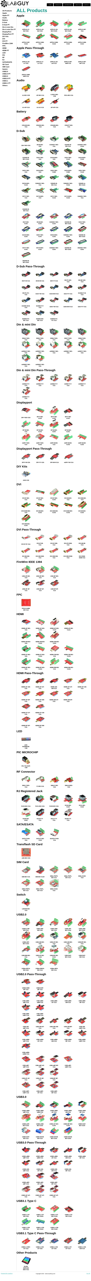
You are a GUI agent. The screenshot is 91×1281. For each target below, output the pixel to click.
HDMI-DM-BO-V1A (54, 668)
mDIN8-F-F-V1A (82, 384)
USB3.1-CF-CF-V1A (68, 1247)
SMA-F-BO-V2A (54, 786)
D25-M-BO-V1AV (54, 235)
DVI (3, 39)
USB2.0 (5, 71)
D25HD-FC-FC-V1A (54, 319)
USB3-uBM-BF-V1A (82, 1111)
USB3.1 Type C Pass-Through (36, 1233)
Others (5, 85)
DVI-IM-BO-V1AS (40, 511)
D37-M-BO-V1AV (40, 248)
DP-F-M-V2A (26, 462)
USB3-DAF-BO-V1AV (82, 1124)
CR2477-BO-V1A (69, 126)
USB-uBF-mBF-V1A (68, 1066)
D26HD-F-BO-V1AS (68, 184)
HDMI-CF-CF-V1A (26, 713)
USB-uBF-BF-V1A (54, 1066)
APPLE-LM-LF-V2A (26, 62)
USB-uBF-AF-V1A (40, 1066)
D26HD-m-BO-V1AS (82, 184)
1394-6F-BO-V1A (40, 576)
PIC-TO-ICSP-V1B (26, 766)
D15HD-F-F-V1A (40, 306)
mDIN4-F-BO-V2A (25, 352)
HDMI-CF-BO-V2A (26, 655)
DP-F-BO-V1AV (54, 417)
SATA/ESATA (7, 62)
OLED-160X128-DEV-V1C (26, 1268)
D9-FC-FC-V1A (25, 293)
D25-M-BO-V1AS (26, 184)
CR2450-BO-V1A (54, 126)
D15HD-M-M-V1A (26, 306)
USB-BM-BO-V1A (26, 956)
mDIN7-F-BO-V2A (82, 352)
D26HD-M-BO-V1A (54, 184)
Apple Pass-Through (30, 48)
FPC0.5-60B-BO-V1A (26, 609)
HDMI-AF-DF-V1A (26, 700)
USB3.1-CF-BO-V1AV (54, 1215)
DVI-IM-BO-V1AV (82, 511)
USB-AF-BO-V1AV (40, 956)
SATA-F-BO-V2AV (40, 839)
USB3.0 (5, 76)
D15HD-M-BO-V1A (68, 145)
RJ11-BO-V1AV (82, 806)
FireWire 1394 (7, 43)
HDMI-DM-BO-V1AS (68, 668)
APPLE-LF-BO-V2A (26, 30)
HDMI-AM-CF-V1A (54, 700)
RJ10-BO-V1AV (68, 806)
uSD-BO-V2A (26, 858)
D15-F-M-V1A (40, 294)
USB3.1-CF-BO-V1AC (69, 1215)
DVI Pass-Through (29, 529)
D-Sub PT (6, 25)
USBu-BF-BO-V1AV (68, 929)
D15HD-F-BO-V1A (54, 145)
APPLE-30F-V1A (82, 30)
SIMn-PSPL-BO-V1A (40, 889)
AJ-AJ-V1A (40, 107)
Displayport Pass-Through (34, 448)
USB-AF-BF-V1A (40, 1079)
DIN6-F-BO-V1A (54, 339)
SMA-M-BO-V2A (69, 786)
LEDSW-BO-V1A (26, 909)
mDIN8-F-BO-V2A (25, 365)
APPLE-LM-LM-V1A (54, 62)
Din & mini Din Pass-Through (36, 370)
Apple (4, 13)
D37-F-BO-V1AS (54, 197)
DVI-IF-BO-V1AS (40, 498)
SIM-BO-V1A (26, 877)
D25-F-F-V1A (82, 306)
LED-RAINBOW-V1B (26, 746)
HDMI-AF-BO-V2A (26, 629)
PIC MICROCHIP (27, 752)
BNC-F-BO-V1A (26, 786)
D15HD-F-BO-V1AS (82, 145)
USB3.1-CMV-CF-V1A (25, 1247)
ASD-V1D (26, 480)
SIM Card (5, 67)
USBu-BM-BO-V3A (40, 929)
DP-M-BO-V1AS (40, 430)
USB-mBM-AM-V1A (54, 1040)
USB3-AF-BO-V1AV (54, 1124)
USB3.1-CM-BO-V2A (26, 1228)
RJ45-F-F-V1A (68, 819)
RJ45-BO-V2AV (26, 819)
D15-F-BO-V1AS (68, 158)
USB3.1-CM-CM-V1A (82, 1247)
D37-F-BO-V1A (25, 197)
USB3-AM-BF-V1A (68, 1170)
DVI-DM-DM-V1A (54, 557)
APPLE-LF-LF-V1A (40, 62)
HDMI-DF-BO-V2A (26, 668)
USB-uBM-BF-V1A (82, 1001)
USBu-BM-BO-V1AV (82, 929)
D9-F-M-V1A (26, 281)
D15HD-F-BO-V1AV (54, 222)
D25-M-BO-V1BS (68, 171)
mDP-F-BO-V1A (26, 443)
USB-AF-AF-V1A (26, 1079)
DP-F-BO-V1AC (68, 417)
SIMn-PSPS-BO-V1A (26, 889)
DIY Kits (5, 36)
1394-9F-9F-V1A (54, 589)
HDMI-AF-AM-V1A (25, 687)
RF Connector (26, 771)
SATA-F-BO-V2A (26, 839)
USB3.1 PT (6, 83)
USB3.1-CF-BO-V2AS (40, 1215)
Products (58, 4)
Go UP (88, 1273)
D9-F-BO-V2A (25, 145)
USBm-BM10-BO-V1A (40, 969)
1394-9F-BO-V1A (54, 576)
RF (3, 57)
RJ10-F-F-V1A (40, 819)
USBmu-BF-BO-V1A (26, 929)
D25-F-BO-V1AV (39, 235)
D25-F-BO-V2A (25, 171)
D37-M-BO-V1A (40, 197)
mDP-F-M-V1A (68, 462)
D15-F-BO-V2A (39, 158)
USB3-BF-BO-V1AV (68, 1124)
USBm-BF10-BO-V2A (26, 969)
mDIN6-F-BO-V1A (54, 352)
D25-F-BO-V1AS (82, 171)
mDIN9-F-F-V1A (26, 397)
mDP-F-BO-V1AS (40, 443)
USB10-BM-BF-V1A (26, 988)
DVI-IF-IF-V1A (25, 544)
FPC (4, 46)
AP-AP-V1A (54, 107)
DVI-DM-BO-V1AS (54, 511)
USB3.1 (5, 81)
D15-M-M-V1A (54, 294)
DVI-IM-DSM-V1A (40, 557)
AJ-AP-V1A (26, 107)
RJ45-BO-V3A (54, 806)
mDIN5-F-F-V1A (40, 384)
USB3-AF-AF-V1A (25, 1196)
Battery (5, 20)
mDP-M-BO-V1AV (82, 443)
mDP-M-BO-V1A (54, 443)
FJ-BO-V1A (40, 786)
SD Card (5, 64)
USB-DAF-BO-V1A (82, 956)
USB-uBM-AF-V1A (54, 1001)
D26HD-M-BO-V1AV (82, 235)
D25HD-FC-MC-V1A (26, 319)
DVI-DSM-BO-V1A (25, 511)
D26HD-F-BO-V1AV (68, 235)
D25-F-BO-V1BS (54, 171)
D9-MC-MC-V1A (82, 280)
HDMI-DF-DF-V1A (26, 726)
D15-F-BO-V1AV (82, 222)
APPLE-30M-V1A (40, 43)
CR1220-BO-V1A (26, 126)
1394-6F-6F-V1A (40, 589)
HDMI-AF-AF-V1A (40, 687)
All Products (7, 11)
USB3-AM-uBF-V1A (25, 1170)
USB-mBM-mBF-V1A (82, 1040)
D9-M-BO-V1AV (40, 222)
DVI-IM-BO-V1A (68, 498)
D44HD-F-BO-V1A (82, 197)
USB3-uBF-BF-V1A (54, 1183)
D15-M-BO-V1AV (26, 235)
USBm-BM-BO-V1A (54, 929)
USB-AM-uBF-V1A (26, 1027)
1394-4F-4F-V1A (26, 589)
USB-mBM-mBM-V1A (26, 1053)
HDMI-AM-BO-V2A (26, 642)
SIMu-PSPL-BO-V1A (68, 876)
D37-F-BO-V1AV (25, 248)
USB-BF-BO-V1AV (54, 956)
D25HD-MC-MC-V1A (40, 319)
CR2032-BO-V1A (40, 126)
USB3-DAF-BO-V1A (26, 1137)
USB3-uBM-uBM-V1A (40, 1111)
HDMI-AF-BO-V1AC (68, 629)
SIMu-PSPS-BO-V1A (54, 876)
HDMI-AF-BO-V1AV (54, 629)
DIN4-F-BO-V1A (26, 339)
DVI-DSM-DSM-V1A (82, 557)
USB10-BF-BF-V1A (40, 988)
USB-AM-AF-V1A (40, 1027)
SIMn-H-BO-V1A (54, 889)
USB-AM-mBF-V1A (82, 1027)
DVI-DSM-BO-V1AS (68, 511)
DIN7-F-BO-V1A (68, 339)
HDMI (4, 48)
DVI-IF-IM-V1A (40, 544)
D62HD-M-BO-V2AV (26, 261)
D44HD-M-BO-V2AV (68, 248)
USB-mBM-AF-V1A (40, 1040)
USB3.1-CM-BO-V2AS (40, 1228)
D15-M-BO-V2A (54, 158)
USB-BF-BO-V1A (82, 942)
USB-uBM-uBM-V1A (40, 1001)
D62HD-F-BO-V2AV (82, 248)
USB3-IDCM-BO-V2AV (68, 1137)
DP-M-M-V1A (54, 462)
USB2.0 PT (6, 74)
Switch (5, 69)
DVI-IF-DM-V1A (54, 544)
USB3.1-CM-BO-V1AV (55, 1228)
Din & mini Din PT (9, 29)
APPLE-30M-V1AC (82, 43)
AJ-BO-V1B (26, 95)
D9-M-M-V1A (40, 281)
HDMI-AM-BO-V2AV (54, 642)
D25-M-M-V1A (68, 306)
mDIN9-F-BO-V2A (40, 365)
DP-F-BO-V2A (25, 417)
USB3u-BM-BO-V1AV (40, 1124)
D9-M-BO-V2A (40, 145)
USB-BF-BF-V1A (54, 1079)
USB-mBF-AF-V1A (39, 1092)
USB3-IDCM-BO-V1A (40, 1137)
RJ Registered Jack (30, 791)
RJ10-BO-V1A (26, 806)
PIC (3, 55)
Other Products (27, 1252)
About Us (78, 4)
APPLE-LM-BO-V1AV (68, 30)
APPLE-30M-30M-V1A (26, 75)
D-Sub (4, 22)
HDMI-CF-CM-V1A (40, 713)
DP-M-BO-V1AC (68, 430)
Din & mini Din (7, 27)
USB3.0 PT (6, 78)
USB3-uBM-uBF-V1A (26, 1111)
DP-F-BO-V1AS (40, 417)
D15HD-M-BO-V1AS (26, 158)
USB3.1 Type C (26, 1200)
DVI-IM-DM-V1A (26, 557)
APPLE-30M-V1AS (54, 43)
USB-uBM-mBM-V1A (40, 1014)
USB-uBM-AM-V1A (68, 1001)
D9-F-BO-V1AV (26, 222)
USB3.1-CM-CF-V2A (40, 1247)
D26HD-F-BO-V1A (40, 184)
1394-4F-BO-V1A (26, 576)
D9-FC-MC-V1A (68, 280)
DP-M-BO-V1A (26, 430)
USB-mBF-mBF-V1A (25, 1092)
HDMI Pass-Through (30, 673)
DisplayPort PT (8, 34)
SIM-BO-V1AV (40, 877)
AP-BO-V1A (40, 95)
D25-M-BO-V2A (40, 171)
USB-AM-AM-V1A (54, 1027)
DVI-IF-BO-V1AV (54, 498)
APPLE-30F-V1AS (26, 43)
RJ (3, 60)
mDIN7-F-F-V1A (68, 384)
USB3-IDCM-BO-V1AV (54, 1137)
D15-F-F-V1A (68, 294)
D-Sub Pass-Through (31, 266)
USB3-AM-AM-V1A (54, 1170)
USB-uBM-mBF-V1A (25, 1014)
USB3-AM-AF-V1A (40, 1170)
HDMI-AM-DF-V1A (68, 700)
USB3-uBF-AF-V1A (40, 1183)
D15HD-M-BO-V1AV (68, 222)
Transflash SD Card (30, 844)
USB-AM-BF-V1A (68, 1027)
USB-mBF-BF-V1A (54, 1092)
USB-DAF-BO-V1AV (68, 956)
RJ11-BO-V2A (40, 806)
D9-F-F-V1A (54, 281)
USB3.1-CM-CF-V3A (54, 1247)
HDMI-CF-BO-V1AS (40, 655)
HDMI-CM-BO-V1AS (68, 655)
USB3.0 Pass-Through (31, 1142)
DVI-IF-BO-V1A (26, 498)
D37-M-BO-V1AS (68, 197)
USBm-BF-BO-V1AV (25, 942)
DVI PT (5, 41)
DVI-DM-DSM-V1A (68, 557)
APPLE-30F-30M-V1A (68, 62)
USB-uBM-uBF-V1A (25, 1001)
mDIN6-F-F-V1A (54, 384)
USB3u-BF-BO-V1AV (26, 1124)
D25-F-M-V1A (54, 306)
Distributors (68, 4)
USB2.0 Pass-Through (31, 974)
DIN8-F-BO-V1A (82, 339)
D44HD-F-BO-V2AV (54, 248)
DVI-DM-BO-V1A (82, 498)
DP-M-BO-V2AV (54, 430)
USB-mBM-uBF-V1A (26, 1040)
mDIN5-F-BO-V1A (40, 352)
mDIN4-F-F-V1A (26, 384)
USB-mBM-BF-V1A (68, 1040)
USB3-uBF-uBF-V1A (26, 1183)
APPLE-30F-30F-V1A (82, 62)
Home (50, 4)
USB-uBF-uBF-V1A (26, 1066)
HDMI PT (5, 50)
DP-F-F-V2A (40, 462)
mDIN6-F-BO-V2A (68, 352)
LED (4, 53)
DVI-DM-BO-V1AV (26, 524)
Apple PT (5, 15)
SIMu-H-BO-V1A (82, 876)
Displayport (24, 402)
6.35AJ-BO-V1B (54, 95)
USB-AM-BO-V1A (68, 942)
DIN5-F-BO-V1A (40, 339)
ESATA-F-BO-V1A (54, 839)
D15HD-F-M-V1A (82, 293)
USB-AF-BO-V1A (54, 942)
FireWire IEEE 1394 (29, 561)
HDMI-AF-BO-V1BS (40, 629)
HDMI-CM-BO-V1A (54, 655)
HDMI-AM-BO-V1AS (40, 642)
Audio (4, 18)
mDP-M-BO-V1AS (68, 443)
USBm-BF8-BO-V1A (54, 969)
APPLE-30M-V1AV (68, 43)
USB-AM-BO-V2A (40, 942)
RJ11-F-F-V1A (54, 819)
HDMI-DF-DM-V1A (40, 726)
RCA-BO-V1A (68, 95)
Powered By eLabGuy (7, 1273)
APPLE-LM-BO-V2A (40, 30)
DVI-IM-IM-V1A (82, 544)
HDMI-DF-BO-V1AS (40, 668)
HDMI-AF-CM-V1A (82, 687)
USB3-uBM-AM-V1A (68, 1111)
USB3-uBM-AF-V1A (54, 1111)
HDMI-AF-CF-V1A (68, 687)
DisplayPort (6, 32)
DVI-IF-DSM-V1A (68, 544)
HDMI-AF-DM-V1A (40, 700)
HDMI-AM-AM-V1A (54, 687)
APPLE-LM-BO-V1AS (54, 30)
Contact (86, 4)
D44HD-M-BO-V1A (26, 209)
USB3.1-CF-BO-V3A (26, 1215)
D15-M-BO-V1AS (82, 158)
